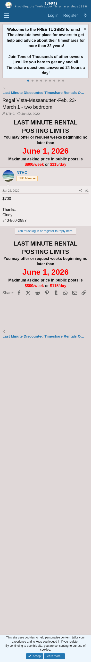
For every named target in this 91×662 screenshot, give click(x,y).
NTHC (10, 114)
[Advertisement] (45, 487)
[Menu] (6, 16)
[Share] (81, 191)
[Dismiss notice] (84, 29)
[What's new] (85, 15)
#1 (87, 190)
